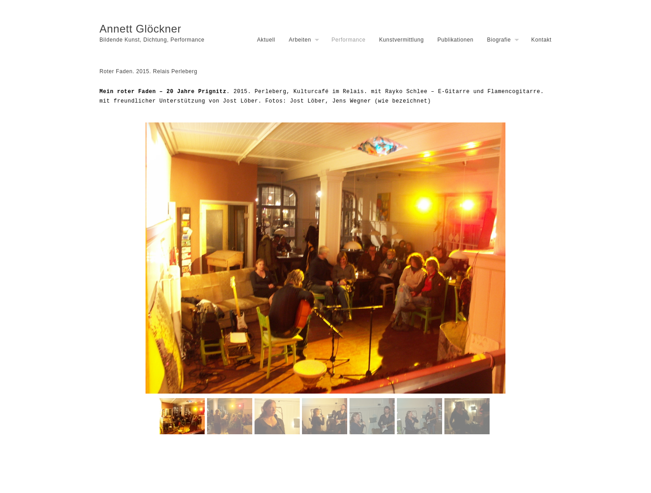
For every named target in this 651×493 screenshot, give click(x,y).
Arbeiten (300, 40)
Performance (348, 40)
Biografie (499, 40)
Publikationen (455, 40)
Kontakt (541, 40)
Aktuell (266, 40)
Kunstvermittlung (401, 40)
